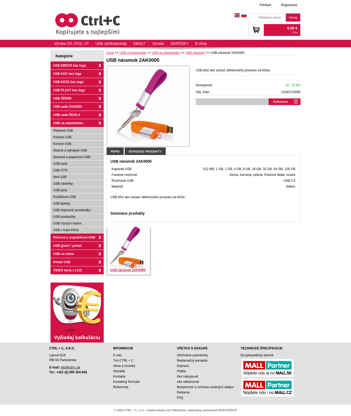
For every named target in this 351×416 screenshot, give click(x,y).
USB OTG (60, 170)
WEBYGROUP (227, 410)
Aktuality (119, 371)
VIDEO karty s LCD (67, 270)
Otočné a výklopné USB (70, 150)
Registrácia (289, 5)
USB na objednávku (68, 123)
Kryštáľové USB (64, 197)
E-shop (201, 43)
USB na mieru (63, 254)
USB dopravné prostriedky (71, 210)
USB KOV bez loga (67, 74)
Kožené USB (62, 137)
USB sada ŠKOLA (66, 115)
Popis (115, 151)
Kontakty (119, 376)
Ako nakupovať (187, 376)
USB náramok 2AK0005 (127, 270)
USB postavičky (64, 217)
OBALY (139, 43)
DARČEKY (179, 43)
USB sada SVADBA (67, 107)
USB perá (60, 190)
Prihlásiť (265, 5)
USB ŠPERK (62, 98)
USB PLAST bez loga (69, 90)
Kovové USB (62, 144)
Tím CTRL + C (123, 360)
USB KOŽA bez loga (68, 82)
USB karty (60, 164)
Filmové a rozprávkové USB (74, 237)
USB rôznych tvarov (67, 223)
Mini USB (59, 177)
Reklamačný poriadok (192, 360)
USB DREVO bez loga (69, 65)
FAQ (180, 398)
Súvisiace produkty (145, 151)
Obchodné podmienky (192, 355)
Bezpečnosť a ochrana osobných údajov (205, 387)
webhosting (194, 410)
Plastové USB (63, 130)
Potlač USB (61, 262)
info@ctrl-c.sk (70, 367)
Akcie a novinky (124, 366)
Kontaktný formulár (126, 382)
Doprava (183, 366)
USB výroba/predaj (111, 43)
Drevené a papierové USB (71, 157)
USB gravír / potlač (67, 246)
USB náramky (63, 183)
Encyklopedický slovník (257, 355)
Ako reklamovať (188, 382)
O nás (117, 355)
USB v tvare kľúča (66, 230)
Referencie (120, 387)
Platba (181, 371)
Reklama (183, 392)
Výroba (158, 43)
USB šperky (61, 203)
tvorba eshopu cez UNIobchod (166, 410)
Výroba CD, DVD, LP (71, 43)
